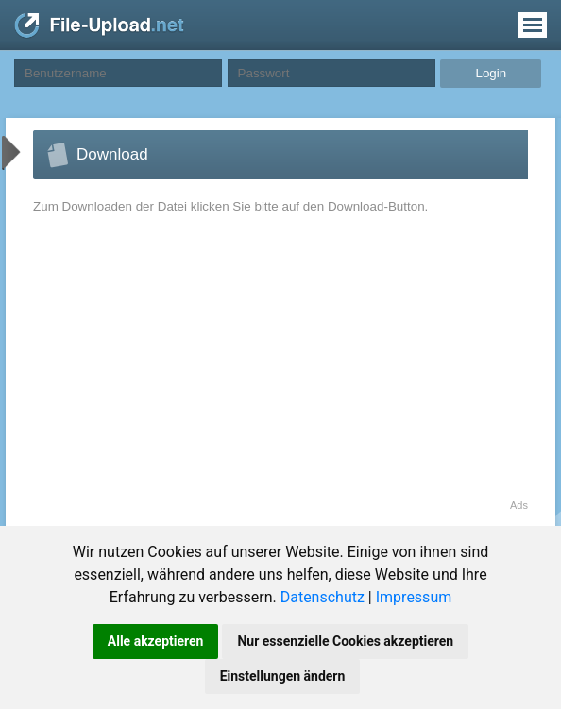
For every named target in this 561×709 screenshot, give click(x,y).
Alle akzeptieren (156, 641)
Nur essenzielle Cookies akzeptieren (345, 641)
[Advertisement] (192, 367)
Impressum (414, 597)
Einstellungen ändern (283, 676)
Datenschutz (322, 597)
